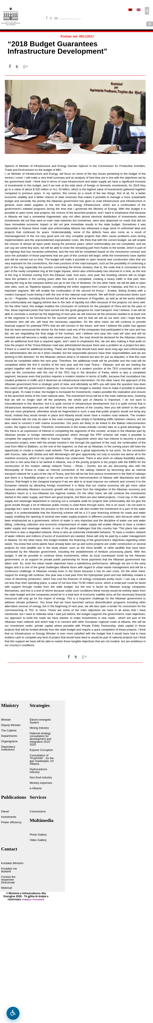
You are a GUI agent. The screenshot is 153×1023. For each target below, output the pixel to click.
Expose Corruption (41, 750)
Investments (8, 816)
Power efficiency (11, 822)
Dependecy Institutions (8, 748)
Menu (149, 23)
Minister (6, 719)
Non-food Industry (41, 777)
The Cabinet (8, 730)
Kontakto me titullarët (9, 870)
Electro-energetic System (40, 721)
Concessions (38, 811)
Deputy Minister (11, 725)
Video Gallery (38, 840)
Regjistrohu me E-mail (70, 18)
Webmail (6, 887)
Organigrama (9, 741)
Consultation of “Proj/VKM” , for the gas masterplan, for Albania (42, 759)
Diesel (5, 811)
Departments (9, 735)
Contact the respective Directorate (8, 879)
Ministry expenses (41, 782)
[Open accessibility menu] (12, 1013)
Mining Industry (39, 727)
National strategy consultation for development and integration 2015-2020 (40, 739)
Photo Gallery (38, 834)
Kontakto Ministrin (12, 863)
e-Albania (36, 788)
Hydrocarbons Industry (38, 771)
